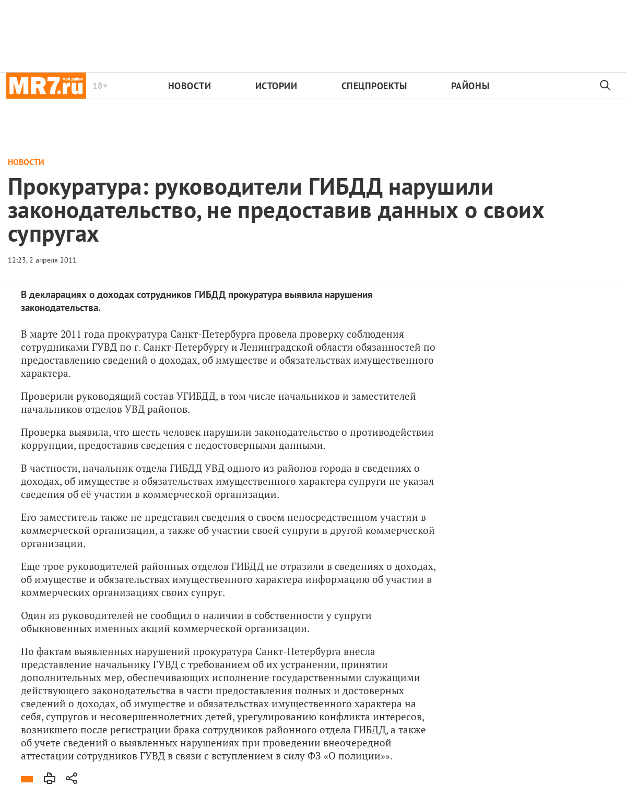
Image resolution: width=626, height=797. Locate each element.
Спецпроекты (374, 86)
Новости (189, 86)
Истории (276, 86)
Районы (470, 86)
